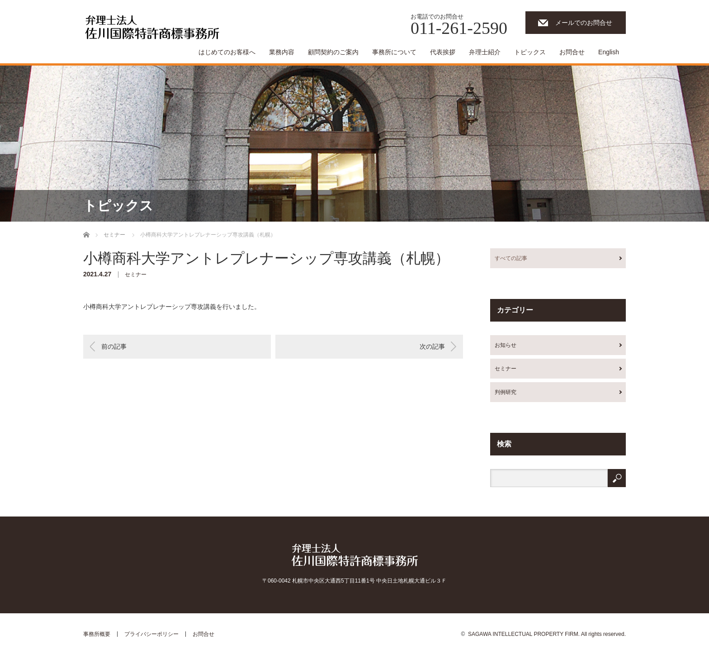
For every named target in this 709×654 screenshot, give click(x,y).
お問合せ (572, 52)
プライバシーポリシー (151, 634)
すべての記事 (511, 258)
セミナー (136, 274)
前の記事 (114, 346)
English (608, 52)
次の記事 (432, 346)
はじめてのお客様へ (227, 52)
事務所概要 (96, 634)
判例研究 (505, 392)
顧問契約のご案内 (333, 52)
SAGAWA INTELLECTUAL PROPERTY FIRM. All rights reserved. (547, 634)
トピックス (530, 52)
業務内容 (281, 52)
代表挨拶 (442, 52)
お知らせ (505, 345)
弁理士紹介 (485, 52)
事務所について (394, 52)
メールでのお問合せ (583, 22)
